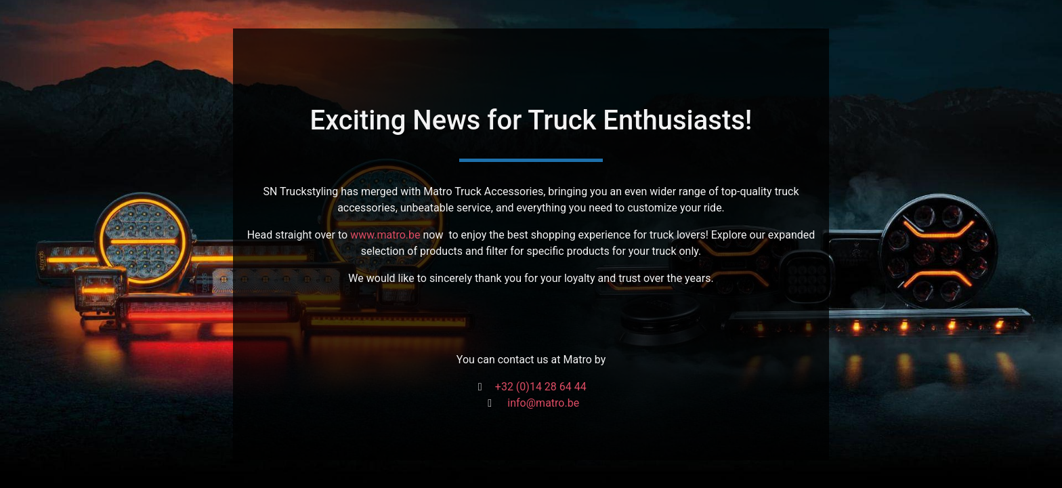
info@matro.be (543, 402)
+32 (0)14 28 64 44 (541, 386)
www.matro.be (385, 234)
